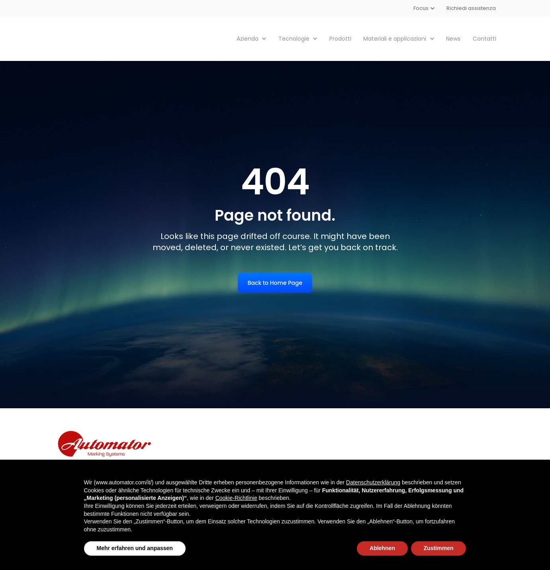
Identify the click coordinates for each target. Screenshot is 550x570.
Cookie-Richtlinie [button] (236, 498)
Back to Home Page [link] (275, 282)
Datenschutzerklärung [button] (373, 482)
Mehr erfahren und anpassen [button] (135, 548)
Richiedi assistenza (471, 8)
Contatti (484, 38)
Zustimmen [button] (439, 548)
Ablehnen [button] (382, 548)
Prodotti (340, 38)
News (453, 38)
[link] (99, 38)
